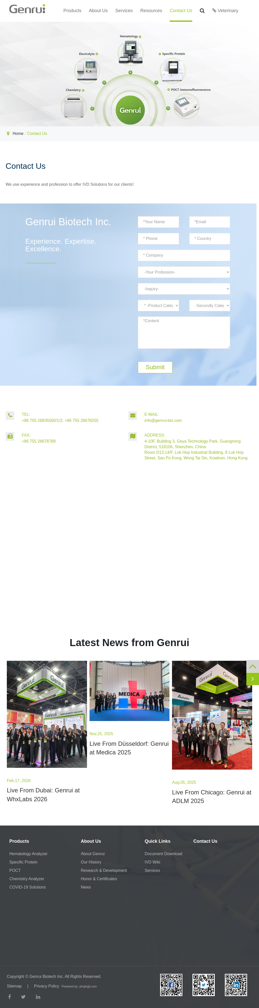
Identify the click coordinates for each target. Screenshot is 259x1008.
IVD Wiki (152, 862)
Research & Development (104, 870)
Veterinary (225, 10)
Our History (91, 862)
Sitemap (14, 986)
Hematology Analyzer (28, 854)
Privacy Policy (46, 986)
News (86, 887)
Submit (155, 367)
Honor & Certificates (99, 879)
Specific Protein (23, 862)
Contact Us (181, 10)
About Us (98, 10)
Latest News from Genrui (129, 642)
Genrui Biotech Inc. (46, 976)
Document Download (163, 854)
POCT (14, 870)
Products (72, 10)
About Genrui (93, 854)
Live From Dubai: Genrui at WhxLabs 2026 (43, 794)
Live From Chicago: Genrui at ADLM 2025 (211, 796)
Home (18, 133)
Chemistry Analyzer (26, 879)
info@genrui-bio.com (189, 417)
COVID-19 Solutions (27, 887)
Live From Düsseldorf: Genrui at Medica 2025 (129, 748)
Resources (151, 10)
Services (124, 10)
